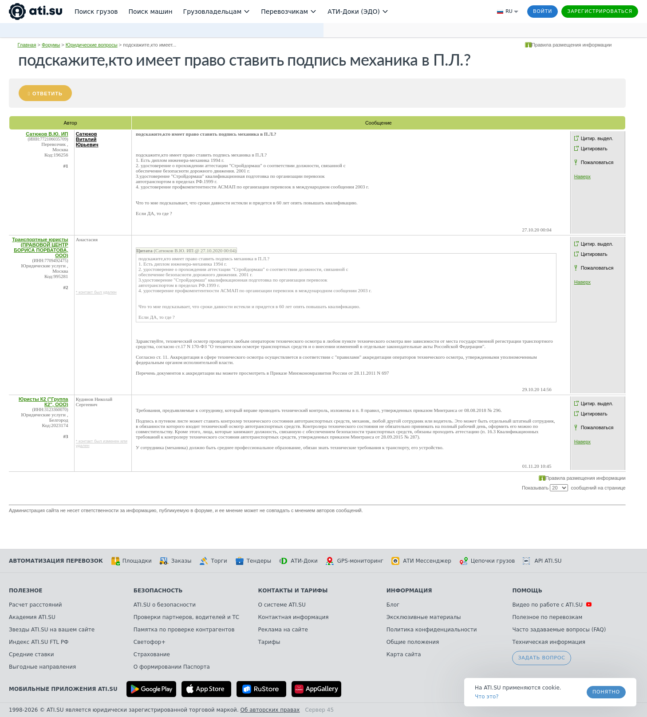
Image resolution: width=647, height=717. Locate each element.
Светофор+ (150, 642)
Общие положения (413, 642)
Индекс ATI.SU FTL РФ (38, 642)
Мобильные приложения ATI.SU (63, 689)
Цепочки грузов (487, 560)
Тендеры (253, 560)
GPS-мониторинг (354, 561)
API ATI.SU (542, 560)
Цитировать (594, 148)
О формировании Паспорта (172, 667)
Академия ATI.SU (32, 617)
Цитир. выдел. (597, 138)
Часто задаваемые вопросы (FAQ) (559, 630)
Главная (26, 44)
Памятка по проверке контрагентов (184, 630)
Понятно (606, 692)
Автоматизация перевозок (56, 561)
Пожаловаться (597, 162)
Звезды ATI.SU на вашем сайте (52, 630)
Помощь (527, 591)
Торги (213, 560)
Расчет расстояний (35, 605)
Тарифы (269, 642)
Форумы (51, 44)
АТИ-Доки (298, 561)
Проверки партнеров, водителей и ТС (186, 617)
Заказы (176, 560)
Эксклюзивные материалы (424, 617)
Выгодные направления (42, 667)
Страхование (152, 654)
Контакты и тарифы (293, 591)
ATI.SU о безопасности (165, 605)
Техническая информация (548, 642)
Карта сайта (404, 654)
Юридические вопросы (92, 44)
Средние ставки (31, 654)
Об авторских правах (270, 710)
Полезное (25, 591)
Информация (409, 591)
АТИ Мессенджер (421, 561)
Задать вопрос (541, 658)
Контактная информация (293, 617)
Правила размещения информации (572, 44)
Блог (393, 605)
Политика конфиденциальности (432, 630)
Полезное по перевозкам (547, 617)
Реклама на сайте (283, 630)
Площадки (131, 560)
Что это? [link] (487, 696)
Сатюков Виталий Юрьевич (87, 139)
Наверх (582, 176)
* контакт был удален (96, 292)
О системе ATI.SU (282, 605)
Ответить (47, 93)
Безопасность (158, 591)
